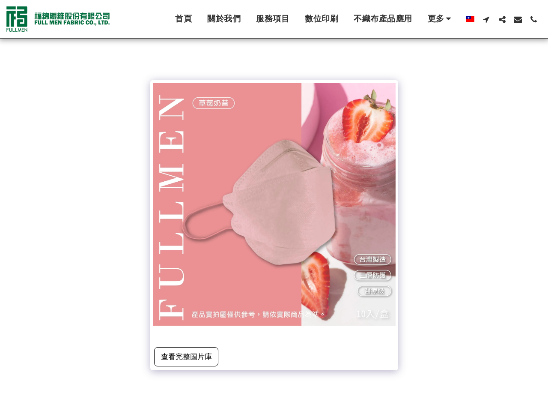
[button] (486, 19)
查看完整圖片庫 (186, 356)
